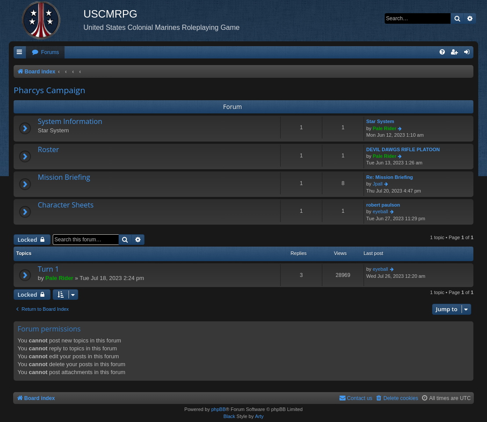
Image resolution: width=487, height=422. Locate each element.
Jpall (378, 183)
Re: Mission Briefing (389, 177)
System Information (70, 121)
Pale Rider (385, 128)
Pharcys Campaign (49, 90)
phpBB (218, 409)
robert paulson (383, 204)
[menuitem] (45, 52)
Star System (380, 121)
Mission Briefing (64, 177)
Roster (48, 149)
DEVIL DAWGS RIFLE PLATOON (403, 149)
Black (229, 416)
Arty (259, 416)
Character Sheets (66, 205)
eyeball (380, 211)
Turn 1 (48, 269)
